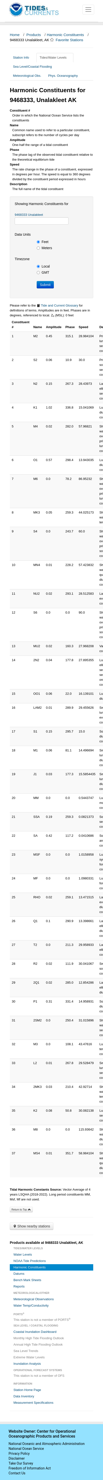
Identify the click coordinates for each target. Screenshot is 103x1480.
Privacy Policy (19, 1453)
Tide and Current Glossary (57, 305)
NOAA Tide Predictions (29, 1261)
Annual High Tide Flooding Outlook (38, 1344)
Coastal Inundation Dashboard (35, 1332)
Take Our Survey (21, 1463)
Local (43, 266)
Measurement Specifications (33, 1402)
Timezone (22, 259)
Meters (44, 248)
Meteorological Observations (33, 1299)
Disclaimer (17, 1458)
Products (33, 35)
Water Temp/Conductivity (31, 1305)
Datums (18, 1273)
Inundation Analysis (27, 1363)
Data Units (23, 234)
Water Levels (22, 1254)
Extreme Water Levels (29, 1357)
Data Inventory (23, 1396)
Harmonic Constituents (65, 35)
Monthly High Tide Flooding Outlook (38, 1338)
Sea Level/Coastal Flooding (34, 66)
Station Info (23, 57)
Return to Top (21, 1209)
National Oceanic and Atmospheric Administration (47, 1444)
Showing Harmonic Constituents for (41, 204)
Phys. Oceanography (63, 75)
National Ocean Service (26, 1449)
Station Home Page (27, 1390)
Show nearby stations (31, 1226)
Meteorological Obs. (27, 75)
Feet (42, 242)
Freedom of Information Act (30, 1468)
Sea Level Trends (25, 1351)
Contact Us (17, 1473)
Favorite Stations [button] (72, 40)
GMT (43, 272)
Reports (19, 1286)
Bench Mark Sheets (27, 1280)
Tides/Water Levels (55, 57)
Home (15, 35)
